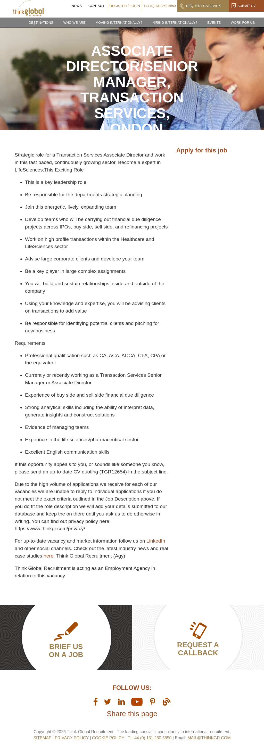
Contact (96, 6)
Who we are (74, 22)
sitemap (42, 738)
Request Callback (203, 6)
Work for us (243, 22)
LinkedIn (155, 541)
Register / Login (125, 6)
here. (49, 556)
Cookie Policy (108, 738)
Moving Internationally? (118, 22)
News (77, 6)
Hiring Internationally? (174, 22)
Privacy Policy (72, 738)
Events (214, 22)
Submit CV (246, 6)
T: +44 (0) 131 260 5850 (150, 738)
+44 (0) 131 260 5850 (160, 6)
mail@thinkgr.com (208, 738)
